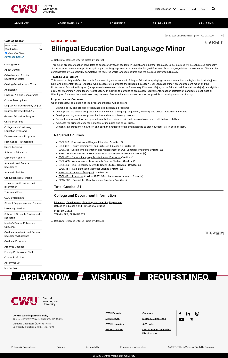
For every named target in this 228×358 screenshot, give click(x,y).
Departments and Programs (19, 136)
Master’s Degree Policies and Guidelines (20, 225)
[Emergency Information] (133, 347)
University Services (15, 208)
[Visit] (193, 9)
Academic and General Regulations (16, 165)
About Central (12, 69)
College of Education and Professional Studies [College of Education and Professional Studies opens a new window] (79, 205)
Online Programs (13, 121)
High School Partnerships (18, 141)
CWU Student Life (14, 197)
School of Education (15, 152)
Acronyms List (12, 262)
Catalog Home (12, 64)
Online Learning (13, 147)
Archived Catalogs (14, 246)
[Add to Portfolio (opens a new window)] (210, 42)
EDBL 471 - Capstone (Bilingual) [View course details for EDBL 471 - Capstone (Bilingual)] (76, 172)
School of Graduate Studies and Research (22, 216)
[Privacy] (60, 347)
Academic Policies (14, 172)
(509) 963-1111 (43, 323)
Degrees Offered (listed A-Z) (19, 111)
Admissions (10, 89)
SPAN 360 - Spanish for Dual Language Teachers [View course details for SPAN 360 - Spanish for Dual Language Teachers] (86, 180)
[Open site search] (213, 9)
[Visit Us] (109, 276)
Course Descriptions (15, 100)
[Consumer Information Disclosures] (158, 331)
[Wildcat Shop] (114, 329)
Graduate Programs (15, 241)
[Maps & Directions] (154, 319)
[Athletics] (206, 23)
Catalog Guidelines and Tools (20, 84)
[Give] (203, 9)
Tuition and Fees (13, 192)
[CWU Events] (113, 313)
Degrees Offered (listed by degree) (23, 105)
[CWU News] (112, 319)
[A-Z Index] (148, 324)
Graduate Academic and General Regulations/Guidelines (22, 234)
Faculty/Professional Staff (18, 252)
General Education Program (19, 116)
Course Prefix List (14, 257)
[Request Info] (178, 276)
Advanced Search (14, 56)
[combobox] (194, 35)
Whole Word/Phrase (16, 53)
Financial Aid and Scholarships (21, 94)
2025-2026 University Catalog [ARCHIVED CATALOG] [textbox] (190, 36)
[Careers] (147, 313)
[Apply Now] (44, 276)
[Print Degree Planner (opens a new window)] (206, 42)
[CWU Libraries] (114, 324)
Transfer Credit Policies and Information (19, 185)
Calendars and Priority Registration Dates (16, 77)
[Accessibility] (92, 347)
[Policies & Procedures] (23, 347)
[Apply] (183, 9)
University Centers (14, 157)
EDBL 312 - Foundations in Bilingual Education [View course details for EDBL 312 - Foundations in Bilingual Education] (83, 142)
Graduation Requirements (18, 177)
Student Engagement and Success (23, 203)
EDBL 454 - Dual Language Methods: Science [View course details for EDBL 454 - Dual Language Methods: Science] (83, 168)
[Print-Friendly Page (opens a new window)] (217, 42)
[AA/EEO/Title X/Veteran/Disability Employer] (191, 347)
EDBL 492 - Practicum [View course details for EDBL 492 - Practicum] (70, 176)
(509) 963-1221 (45, 326)
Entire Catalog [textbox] (11, 45)
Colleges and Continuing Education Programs (17, 129)
